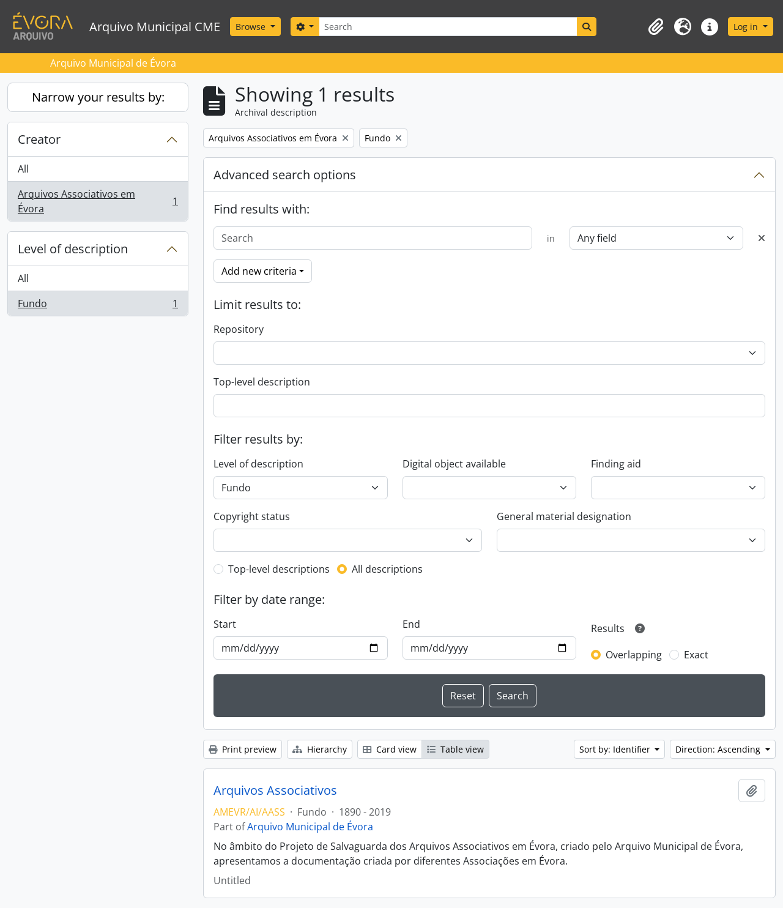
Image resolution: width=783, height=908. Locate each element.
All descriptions (387, 569)
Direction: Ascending (719, 749)
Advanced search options (284, 174)
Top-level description (261, 382)
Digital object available (454, 464)
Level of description (73, 248)
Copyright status (251, 516)
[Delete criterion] (761, 238)
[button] (655, 26)
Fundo (97, 306)
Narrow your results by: (98, 97)
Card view (390, 749)
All (23, 169)
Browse (252, 26)
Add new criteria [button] (259, 271)
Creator (39, 139)
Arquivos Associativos (275, 790)
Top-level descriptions (279, 569)
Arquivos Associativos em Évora (97, 201)
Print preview (242, 749)
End (411, 624)
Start (224, 624)
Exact (696, 654)
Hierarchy (319, 749)
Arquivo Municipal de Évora (310, 826)
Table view (455, 749)
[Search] (448, 26)
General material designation (564, 516)
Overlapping (634, 654)
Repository (238, 329)
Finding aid (616, 464)
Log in (746, 26)
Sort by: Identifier (616, 749)
